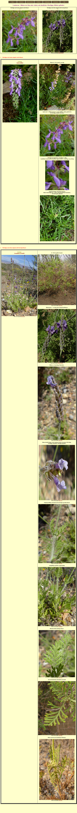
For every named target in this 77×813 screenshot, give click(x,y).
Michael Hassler (61, 52)
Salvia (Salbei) (20, 62)
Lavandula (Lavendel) (19, 253)
